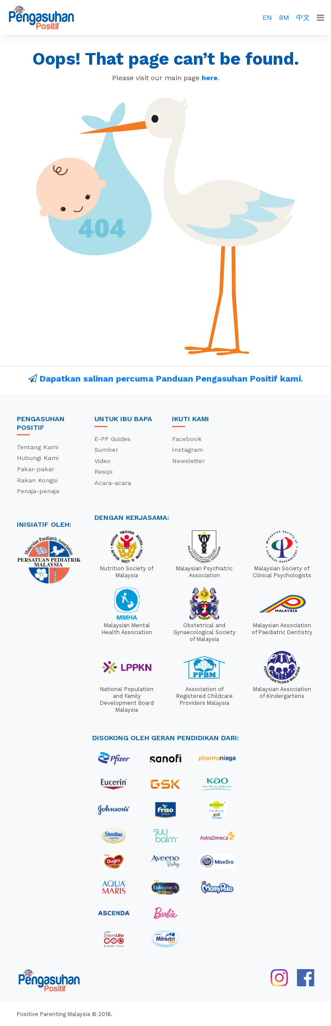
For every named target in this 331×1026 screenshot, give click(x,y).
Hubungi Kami (38, 457)
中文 (303, 17)
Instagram (187, 449)
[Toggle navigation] (320, 18)
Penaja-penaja (38, 491)
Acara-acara (112, 482)
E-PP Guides (112, 438)
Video (102, 460)
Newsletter (188, 460)
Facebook (187, 438)
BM (284, 17)
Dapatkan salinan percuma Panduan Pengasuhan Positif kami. (171, 378)
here (210, 78)
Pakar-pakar (35, 469)
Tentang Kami (37, 447)
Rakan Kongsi (37, 480)
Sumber (106, 449)
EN (267, 17)
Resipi (103, 471)
